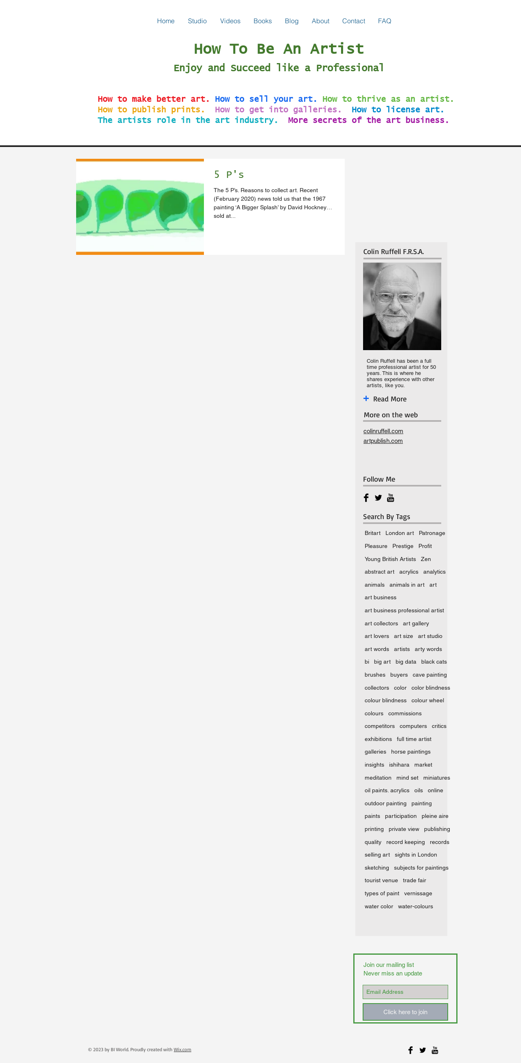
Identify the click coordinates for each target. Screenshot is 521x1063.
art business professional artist (404, 610)
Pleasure (376, 546)
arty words (428, 649)
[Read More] (408, 398)
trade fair (414, 880)
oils (418, 790)
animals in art (407, 584)
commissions (405, 713)
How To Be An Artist (279, 49)
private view (404, 829)
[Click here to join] (405, 1012)
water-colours (415, 906)
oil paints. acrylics (387, 790)
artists (402, 649)
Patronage (432, 533)
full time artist (414, 739)
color (400, 687)
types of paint (382, 893)
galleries (375, 751)
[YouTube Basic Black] (390, 497)
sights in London (416, 854)
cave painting (430, 674)
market (423, 764)
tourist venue (381, 880)
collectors (377, 687)
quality (373, 842)
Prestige (403, 546)
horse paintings (411, 751)
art (433, 584)
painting (422, 803)
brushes (375, 674)
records (439, 842)
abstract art (379, 571)
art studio (430, 636)
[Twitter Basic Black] (378, 497)
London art (399, 533)
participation (401, 816)
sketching (377, 867)
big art (382, 661)
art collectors (381, 623)
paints (372, 816)
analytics (434, 571)
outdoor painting (386, 803)
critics (439, 726)
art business (380, 597)
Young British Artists (390, 559)
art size (403, 636)
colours (374, 713)
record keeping (405, 842)
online (435, 790)
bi (367, 661)
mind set (407, 777)
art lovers (377, 636)
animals (375, 584)
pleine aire (435, 816)
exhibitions (378, 739)
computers (413, 726)
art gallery (416, 623)
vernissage (418, 893)
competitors (380, 726)
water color (379, 906)
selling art (377, 854)
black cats (434, 661)
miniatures (436, 777)
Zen (426, 559)
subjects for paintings (421, 867)
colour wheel (428, 700)
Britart (373, 533)
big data (406, 661)
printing (374, 829)
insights (374, 764)
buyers (399, 674)
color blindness (431, 687)
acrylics (408, 571)
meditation (378, 777)
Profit (425, 546)
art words (377, 649)
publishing (437, 829)
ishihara (399, 764)
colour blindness (386, 700)
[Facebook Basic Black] (366, 497)
